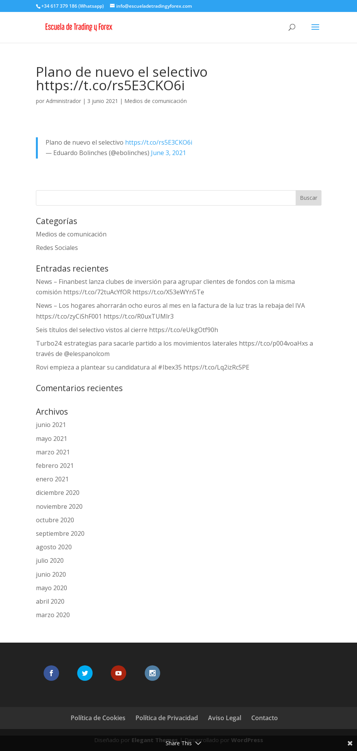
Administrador (63, 101)
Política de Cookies (98, 718)
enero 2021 (52, 479)
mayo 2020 (51, 588)
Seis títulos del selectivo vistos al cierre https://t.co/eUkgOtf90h (127, 330)
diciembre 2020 (58, 492)
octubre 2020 (55, 520)
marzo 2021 (53, 452)
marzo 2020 (53, 615)
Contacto (264, 718)
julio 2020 (50, 560)
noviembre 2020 (59, 506)
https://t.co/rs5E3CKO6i (158, 142)
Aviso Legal (224, 718)
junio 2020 (51, 574)
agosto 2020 (54, 547)
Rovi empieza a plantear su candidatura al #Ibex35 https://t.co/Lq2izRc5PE (142, 367)
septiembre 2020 (60, 533)
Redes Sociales (57, 247)
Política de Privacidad (166, 718)
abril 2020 (50, 601)
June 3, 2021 (168, 153)
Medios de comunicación (155, 101)
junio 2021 (51, 424)
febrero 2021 (55, 465)
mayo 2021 (51, 438)
